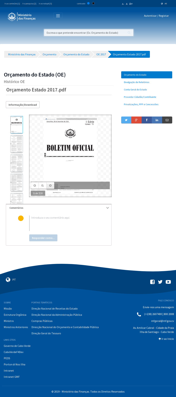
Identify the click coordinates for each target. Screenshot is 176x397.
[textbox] (64, 223)
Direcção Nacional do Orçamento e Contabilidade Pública (65, 327)
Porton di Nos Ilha (14, 364)
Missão (8, 308)
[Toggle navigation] (41, 16)
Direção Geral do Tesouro (46, 333)
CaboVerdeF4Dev (13, 352)
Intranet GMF (12, 376)
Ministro (9, 321)
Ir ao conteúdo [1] (12, 3)
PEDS (7, 358)
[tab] (58, 207)
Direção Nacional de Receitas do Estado (54, 308)
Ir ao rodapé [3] (45, 3)
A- (123, 3)
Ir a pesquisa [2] (29, 3)
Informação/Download (23, 104)
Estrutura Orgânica (15, 314)
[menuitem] (146, 74)
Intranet (9, 370)
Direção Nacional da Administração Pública (56, 314)
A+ (131, 4)
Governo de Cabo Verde (17, 346)
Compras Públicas (42, 321)
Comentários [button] (59, 207)
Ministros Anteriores (16, 327)
